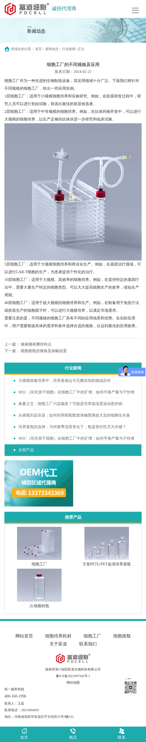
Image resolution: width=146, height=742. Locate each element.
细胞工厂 (12, 81)
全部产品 (26, 450)
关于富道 (58, 644)
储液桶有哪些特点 (36, 344)
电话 (73, 733)
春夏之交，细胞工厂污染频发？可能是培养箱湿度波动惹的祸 (70, 404)
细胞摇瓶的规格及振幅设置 (44, 351)
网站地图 (73, 682)
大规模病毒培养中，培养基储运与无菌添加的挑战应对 (64, 381)
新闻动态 (52, 49)
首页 (38, 49)
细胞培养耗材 (58, 636)
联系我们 (88, 644)
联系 (121, 733)
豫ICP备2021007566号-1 (73, 676)
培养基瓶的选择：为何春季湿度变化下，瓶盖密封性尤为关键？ (72, 427)
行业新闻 (68, 49)
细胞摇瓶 (122, 636)
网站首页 (24, 636)
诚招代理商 (64, 8)
